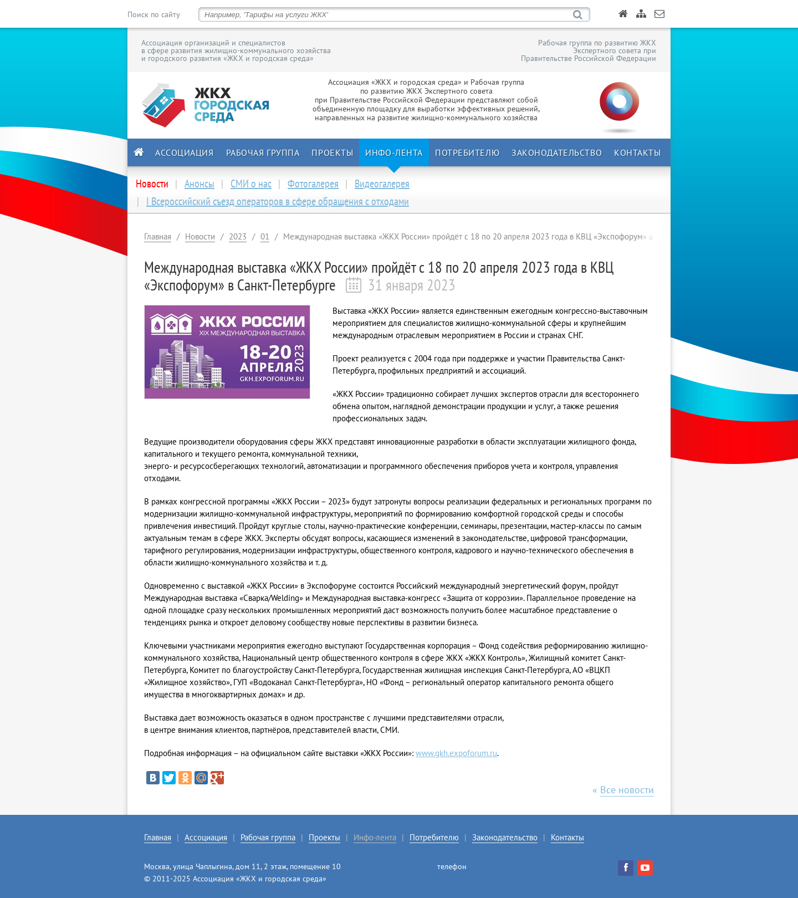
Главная (157, 236)
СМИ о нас (251, 183)
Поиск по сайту (153, 14)
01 (264, 236)
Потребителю (467, 152)
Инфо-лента (394, 152)
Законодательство (556, 152)
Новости (200, 236)
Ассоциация (184, 152)
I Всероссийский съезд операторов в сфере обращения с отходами (277, 201)
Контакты (637, 152)
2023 (238, 236)
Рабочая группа (263, 152)
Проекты (332, 152)
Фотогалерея (313, 183)
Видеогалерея (382, 183)
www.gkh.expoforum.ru (456, 753)
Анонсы (199, 183)
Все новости (627, 789)
